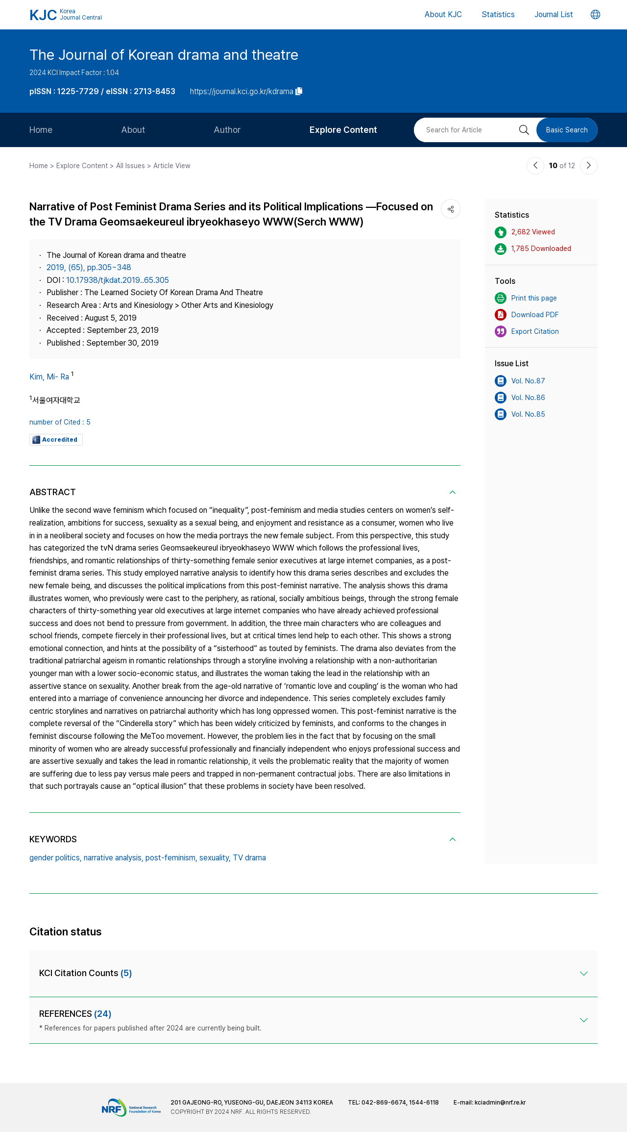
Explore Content (343, 130)
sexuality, (215, 857)
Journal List (553, 14)
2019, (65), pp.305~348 (89, 267)
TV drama (249, 857)
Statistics (498, 14)
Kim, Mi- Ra (49, 376)
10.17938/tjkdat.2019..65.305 (117, 280)
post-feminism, (171, 857)
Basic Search (567, 130)
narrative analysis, (114, 857)
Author (227, 130)
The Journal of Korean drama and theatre (163, 54)
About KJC (443, 14)
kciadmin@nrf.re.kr (500, 1102)
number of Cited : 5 (60, 422)
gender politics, (55, 857)
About (133, 130)
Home (40, 130)
